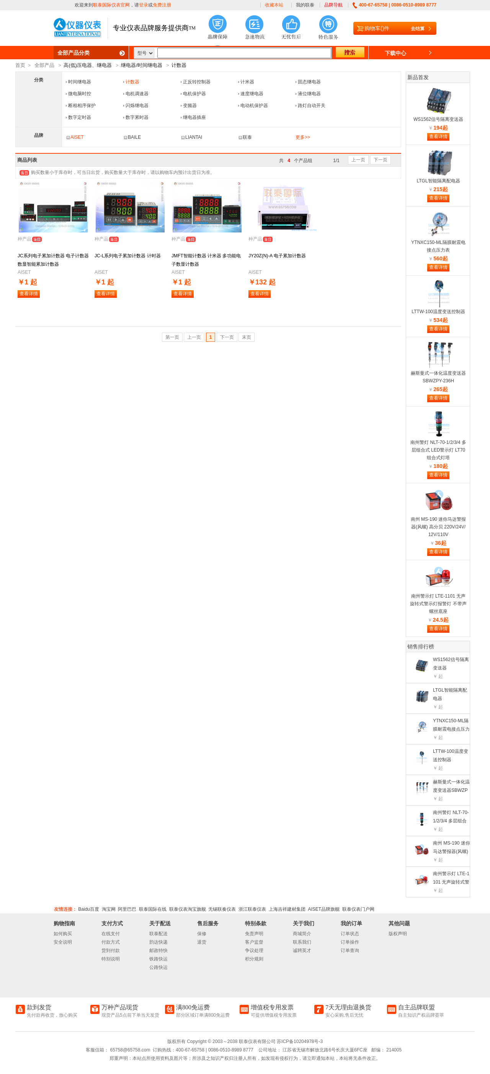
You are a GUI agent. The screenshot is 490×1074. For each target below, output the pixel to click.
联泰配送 (158, 933)
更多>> (303, 137)
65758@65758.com (129, 1050)
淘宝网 (109, 909)
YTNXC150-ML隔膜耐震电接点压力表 (451, 729)
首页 (20, 65)
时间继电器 (79, 81)
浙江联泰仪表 (252, 909)
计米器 (247, 81)
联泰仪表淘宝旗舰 (187, 909)
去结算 (418, 28)
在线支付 (110, 933)
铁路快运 (158, 959)
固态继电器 (309, 81)
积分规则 (254, 959)
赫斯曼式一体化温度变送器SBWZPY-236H (451, 790)
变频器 (190, 105)
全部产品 (44, 65)
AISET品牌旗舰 (324, 909)
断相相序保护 (82, 105)
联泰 (245, 137)
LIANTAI (191, 137)
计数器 (179, 65)
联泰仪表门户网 (358, 909)
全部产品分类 (73, 53)
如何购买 (63, 933)
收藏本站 (274, 5)
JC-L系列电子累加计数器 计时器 (128, 255)
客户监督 (254, 942)
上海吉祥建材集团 (287, 909)
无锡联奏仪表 (222, 909)
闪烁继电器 (137, 105)
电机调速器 (137, 93)
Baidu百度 (88, 909)
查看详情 (29, 293)
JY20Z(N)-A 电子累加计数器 (277, 255)
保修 (201, 933)
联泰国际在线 (153, 909)
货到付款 (110, 950)
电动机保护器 (254, 105)
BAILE (132, 137)
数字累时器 (137, 117)
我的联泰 (305, 5)
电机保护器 (194, 93)
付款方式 (110, 942)
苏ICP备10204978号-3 (300, 1041)
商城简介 (302, 933)
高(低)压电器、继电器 (88, 65)
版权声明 (398, 933)
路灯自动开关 (311, 105)
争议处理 (254, 950)
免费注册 (162, 5)
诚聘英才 (302, 950)
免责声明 (254, 933)
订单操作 (350, 942)
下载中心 (395, 53)
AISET (75, 137)
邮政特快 (158, 950)
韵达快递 (158, 942)
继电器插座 (194, 117)
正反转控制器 (197, 81)
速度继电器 (251, 93)
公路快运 (158, 967)
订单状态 (350, 933)
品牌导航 (333, 5)
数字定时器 (79, 117)
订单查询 (350, 950)
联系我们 (302, 942)
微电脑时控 (79, 93)
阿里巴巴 (127, 909)
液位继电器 (309, 93)
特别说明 (110, 959)
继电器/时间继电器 (141, 65)
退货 (201, 942)
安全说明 (63, 942)
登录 (143, 5)
